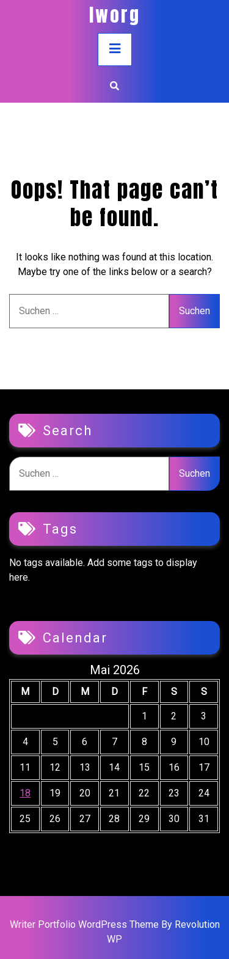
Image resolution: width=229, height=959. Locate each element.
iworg (114, 15)
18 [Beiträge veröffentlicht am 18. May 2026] (25, 793)
